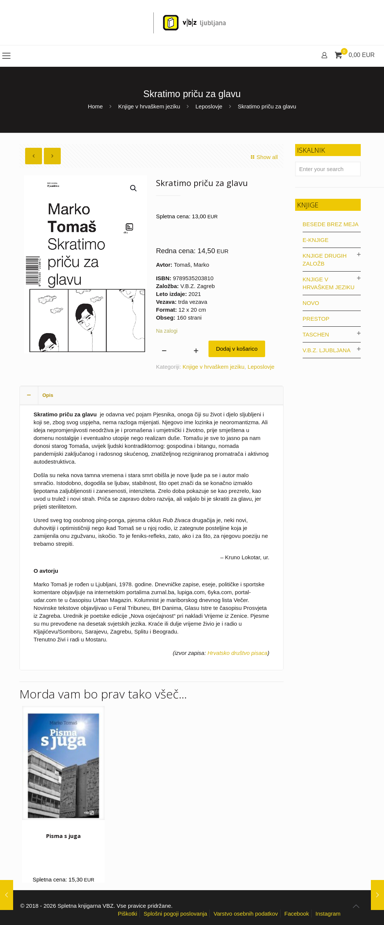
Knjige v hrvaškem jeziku (149, 106)
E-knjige (315, 240)
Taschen (316, 334)
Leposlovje (208, 106)
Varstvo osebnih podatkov (246, 913)
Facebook (296, 913)
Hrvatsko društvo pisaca (237, 653)
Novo (311, 303)
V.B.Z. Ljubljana (327, 350)
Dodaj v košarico (237, 348)
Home (95, 106)
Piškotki (127, 913)
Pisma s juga (63, 835)
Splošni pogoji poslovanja (175, 913)
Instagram (327, 913)
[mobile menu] (6, 56)
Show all (263, 157)
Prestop (316, 318)
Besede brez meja (330, 224)
